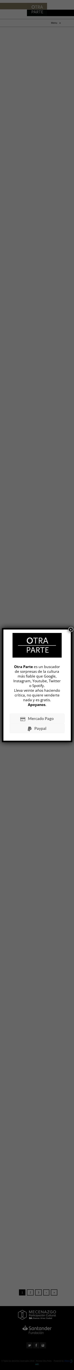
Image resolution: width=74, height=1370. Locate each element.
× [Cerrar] (70, 629)
